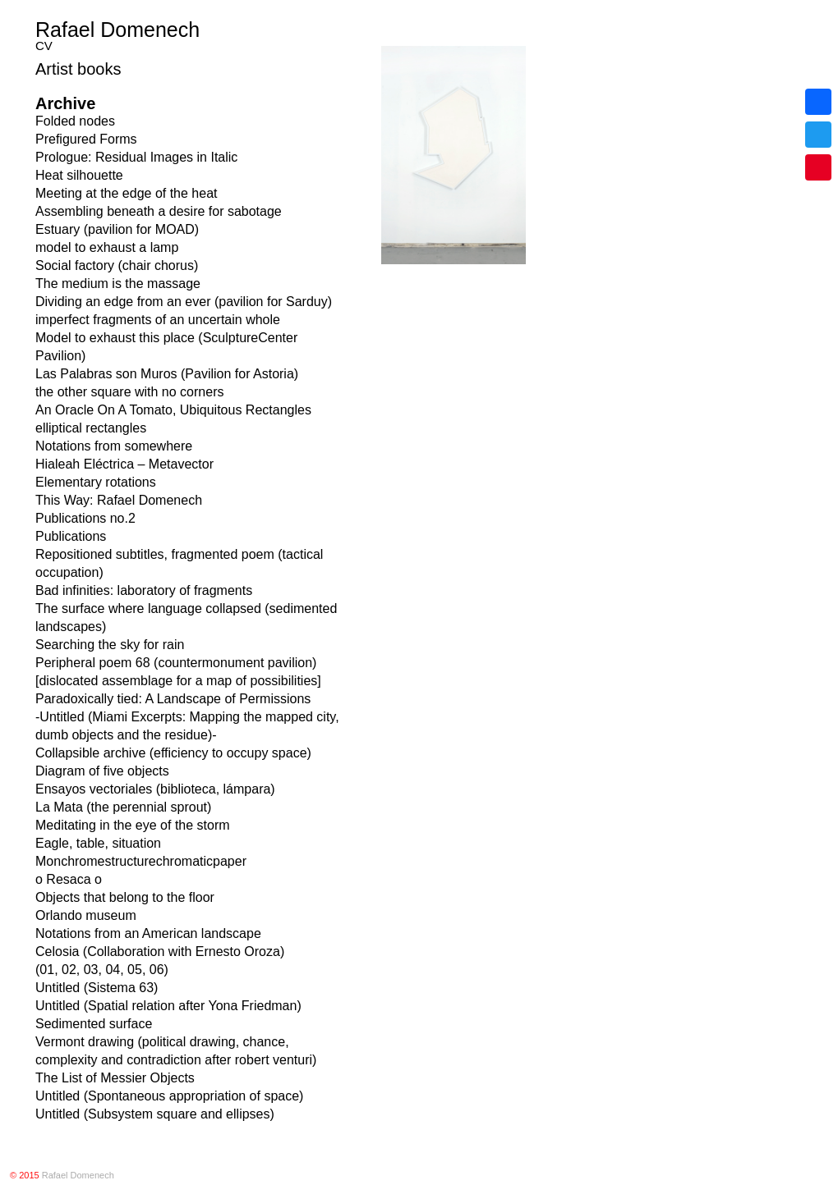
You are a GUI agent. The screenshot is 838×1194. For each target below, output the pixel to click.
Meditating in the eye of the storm (132, 825)
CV (44, 46)
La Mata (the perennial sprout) (123, 807)
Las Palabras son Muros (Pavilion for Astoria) (166, 374)
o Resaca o (68, 879)
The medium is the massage (117, 283)
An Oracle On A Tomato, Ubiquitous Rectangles (173, 410)
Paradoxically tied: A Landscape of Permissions (173, 699)
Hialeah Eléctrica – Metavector (124, 464)
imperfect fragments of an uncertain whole (157, 320)
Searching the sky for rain (109, 645)
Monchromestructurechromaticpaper (140, 861)
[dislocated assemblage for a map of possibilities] (178, 681)
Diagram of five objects (102, 771)
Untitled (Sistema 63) (96, 988)
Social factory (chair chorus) (116, 265)
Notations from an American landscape (148, 933)
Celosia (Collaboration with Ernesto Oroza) (159, 951)
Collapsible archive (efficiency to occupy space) (173, 753)
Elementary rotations (95, 482)
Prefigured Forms (86, 139)
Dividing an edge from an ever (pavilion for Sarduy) (183, 302)
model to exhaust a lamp (106, 247)
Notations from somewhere (113, 446)
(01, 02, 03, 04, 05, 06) (101, 970)
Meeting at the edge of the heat (126, 193)
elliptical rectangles (90, 428)
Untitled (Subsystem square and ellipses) (154, 1114)
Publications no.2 (85, 518)
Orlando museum (85, 915)
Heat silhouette (79, 175)
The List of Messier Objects (115, 1078)
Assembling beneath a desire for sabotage (158, 211)
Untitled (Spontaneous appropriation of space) (169, 1096)
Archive (65, 103)
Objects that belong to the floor (124, 897)
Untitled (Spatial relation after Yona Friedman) (168, 1006)
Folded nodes (75, 121)
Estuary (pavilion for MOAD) (117, 229)
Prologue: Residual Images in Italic (136, 157)
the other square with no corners (129, 392)
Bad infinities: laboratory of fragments (143, 590)
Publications (70, 536)
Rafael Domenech (117, 29)
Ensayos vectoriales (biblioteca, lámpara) (155, 789)
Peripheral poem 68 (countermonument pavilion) (175, 663)
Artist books (78, 69)
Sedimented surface (93, 1024)
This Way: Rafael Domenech (118, 500)
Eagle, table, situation (98, 843)
